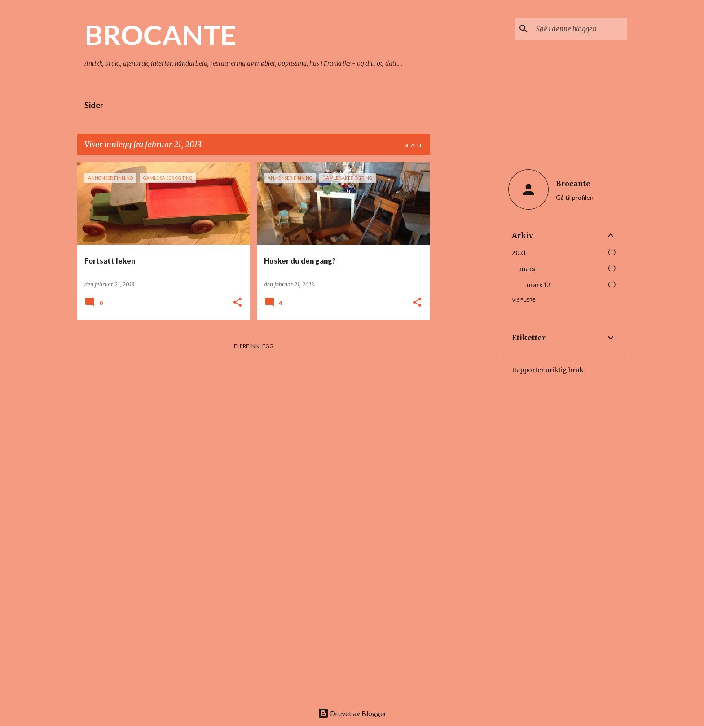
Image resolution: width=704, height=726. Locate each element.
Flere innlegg (253, 346)
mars (527, 269)
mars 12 (538, 285)
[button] (237, 303)
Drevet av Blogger (352, 713)
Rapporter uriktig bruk (548, 370)
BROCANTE (160, 34)
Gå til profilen (575, 197)
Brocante (573, 183)
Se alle (413, 145)
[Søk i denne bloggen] (579, 29)
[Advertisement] (465, 296)
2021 (519, 253)
